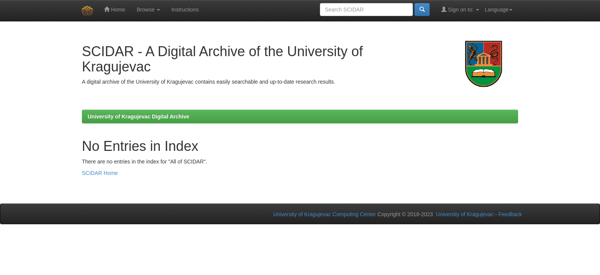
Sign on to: (460, 9)
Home (114, 9)
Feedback (510, 214)
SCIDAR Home (100, 173)
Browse (148, 9)
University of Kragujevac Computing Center (324, 214)
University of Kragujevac (465, 214)
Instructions (185, 9)
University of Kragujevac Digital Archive (138, 116)
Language (498, 9)
